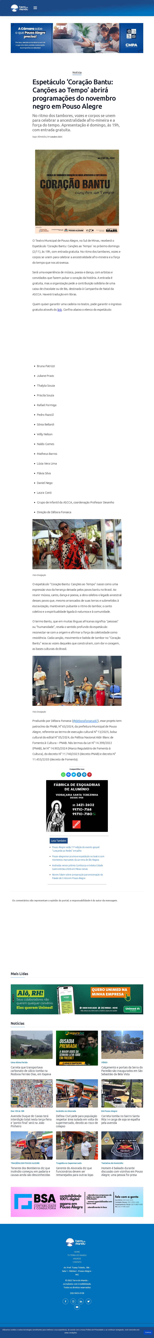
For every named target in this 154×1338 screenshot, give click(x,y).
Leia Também (58, 837)
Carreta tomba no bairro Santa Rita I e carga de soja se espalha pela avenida (120, 1116)
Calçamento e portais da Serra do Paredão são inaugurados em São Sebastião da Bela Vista (122, 1068)
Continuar (148, 1332)
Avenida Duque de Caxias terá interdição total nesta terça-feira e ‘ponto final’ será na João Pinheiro (31, 1118)
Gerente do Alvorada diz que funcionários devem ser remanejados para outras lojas (74, 1168)
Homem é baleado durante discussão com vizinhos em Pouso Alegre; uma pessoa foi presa (122, 1168)
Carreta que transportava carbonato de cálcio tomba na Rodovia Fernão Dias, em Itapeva (31, 1068)
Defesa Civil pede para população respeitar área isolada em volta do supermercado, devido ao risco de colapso (77, 1118)
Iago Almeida (39, 136)
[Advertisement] (77, 339)
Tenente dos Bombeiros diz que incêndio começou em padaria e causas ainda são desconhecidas (30, 1168)
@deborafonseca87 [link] (85, 720)
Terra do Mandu (104, 1326)
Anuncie (77, 1256)
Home (77, 1249)
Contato (77, 1259)
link (59, 309)
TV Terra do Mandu (77, 1252)
